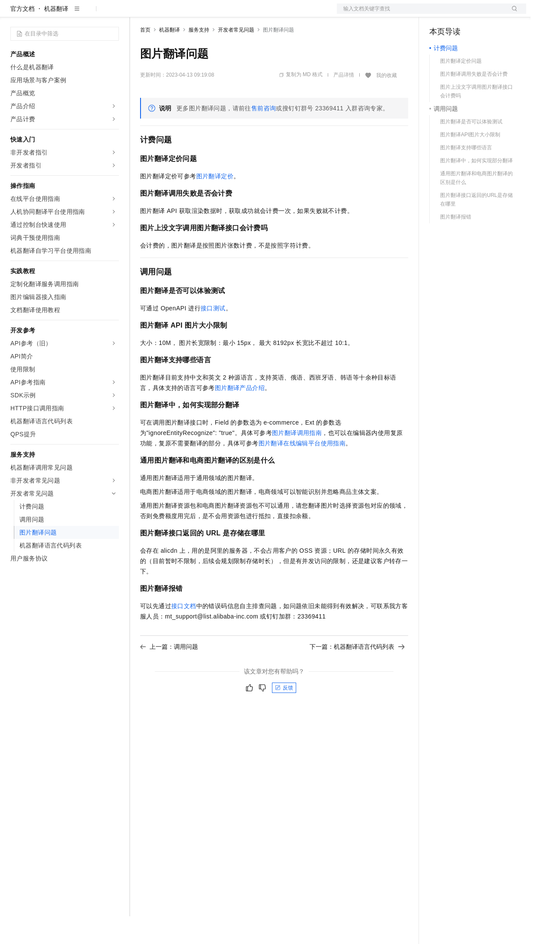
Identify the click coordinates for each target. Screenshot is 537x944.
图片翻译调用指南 (297, 460)
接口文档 (183, 633)
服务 (255, 13)
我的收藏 (386, 103)
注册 (480, 14)
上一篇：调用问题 (169, 674)
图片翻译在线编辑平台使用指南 (302, 470)
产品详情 (343, 103)
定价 (187, 13)
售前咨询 (263, 135)
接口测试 (213, 335)
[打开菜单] (14, 14)
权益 (166, 13)
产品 (112, 13)
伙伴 (234, 13)
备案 (439, 14)
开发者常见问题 (236, 58)
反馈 (284, 715)
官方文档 (22, 36)
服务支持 (199, 58)
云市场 (210, 13)
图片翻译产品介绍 (240, 415)
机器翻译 (56, 36)
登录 (512, 14)
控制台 (459, 14)
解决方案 (139, 13)
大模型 (89, 13)
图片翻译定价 (214, 203)
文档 (421, 14)
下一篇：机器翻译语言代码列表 (357, 674)
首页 (145, 58)
